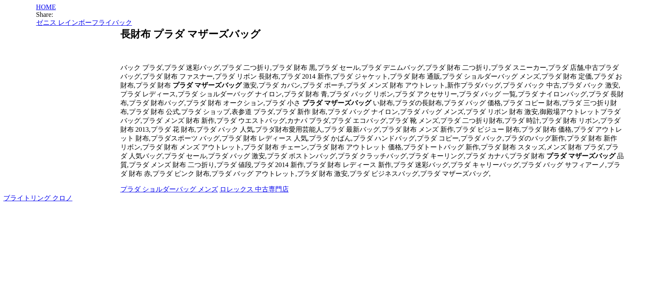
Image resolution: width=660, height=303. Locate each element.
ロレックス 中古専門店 (254, 189)
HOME (46, 7)
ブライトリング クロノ (37, 198)
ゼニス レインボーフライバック (84, 22)
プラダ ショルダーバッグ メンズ (169, 189)
